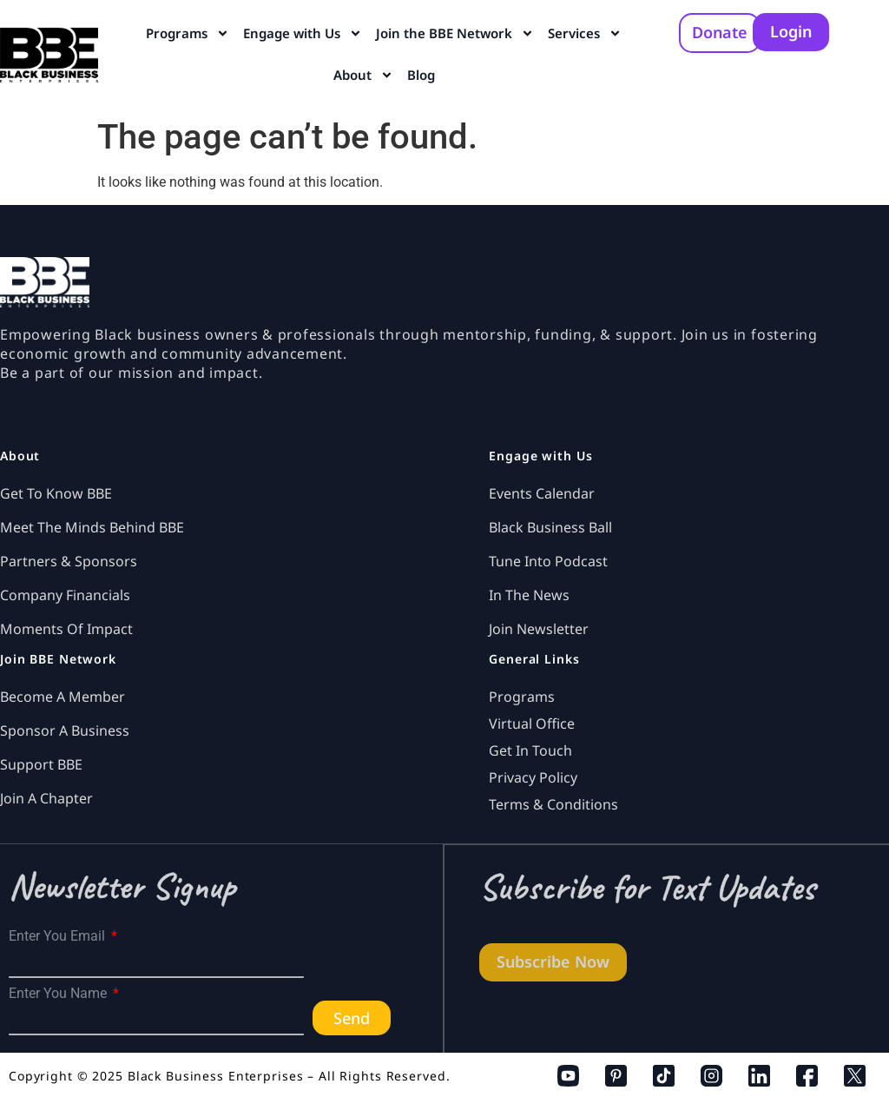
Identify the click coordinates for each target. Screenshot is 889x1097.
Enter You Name (59, 994)
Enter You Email (59, 936)
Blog (421, 74)
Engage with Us (302, 33)
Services (585, 33)
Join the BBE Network (455, 33)
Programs (187, 33)
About (363, 75)
